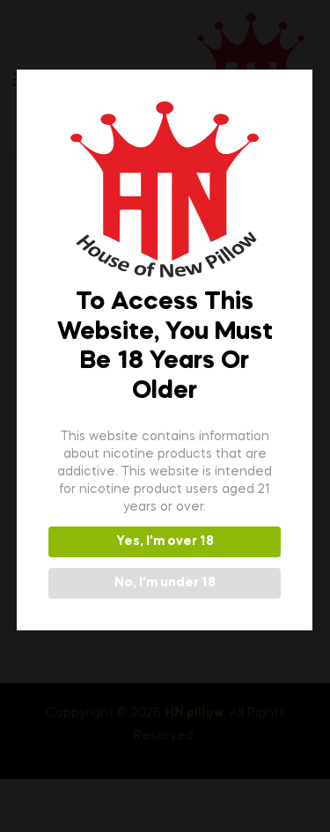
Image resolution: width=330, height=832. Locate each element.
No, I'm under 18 (163, 583)
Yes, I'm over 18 (163, 541)
